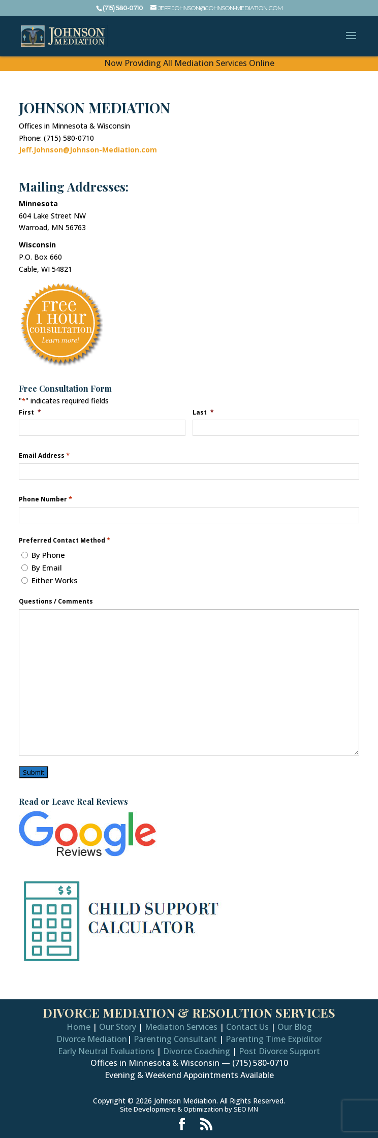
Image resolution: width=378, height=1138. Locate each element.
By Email (47, 567)
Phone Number (45, 499)
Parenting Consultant (175, 1039)
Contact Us (247, 1026)
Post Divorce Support (279, 1051)
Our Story (117, 1026)
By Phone (48, 555)
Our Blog (294, 1026)
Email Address (44, 455)
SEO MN (246, 1109)
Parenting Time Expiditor (274, 1039)
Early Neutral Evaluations (106, 1051)
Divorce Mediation (91, 1039)
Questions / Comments (56, 601)
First (31, 412)
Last (204, 412)
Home (78, 1026)
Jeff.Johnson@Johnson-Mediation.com (88, 149)
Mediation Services (181, 1026)
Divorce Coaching (196, 1051)
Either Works (55, 580)
